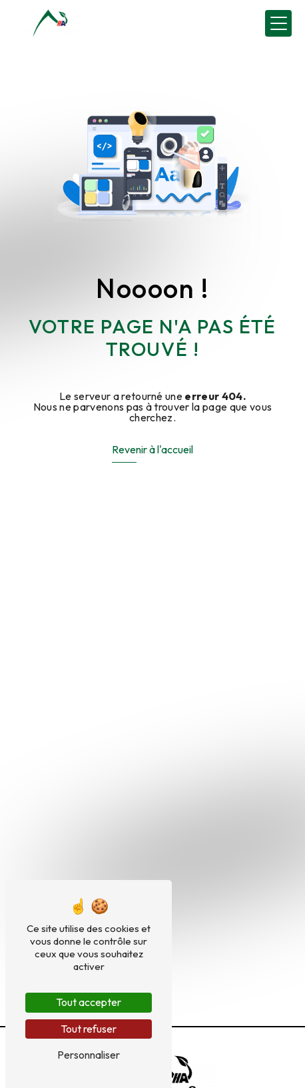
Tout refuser (89, 1028)
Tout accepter (88, 1002)
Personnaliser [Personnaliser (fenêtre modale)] (88, 1054)
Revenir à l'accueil (152, 449)
